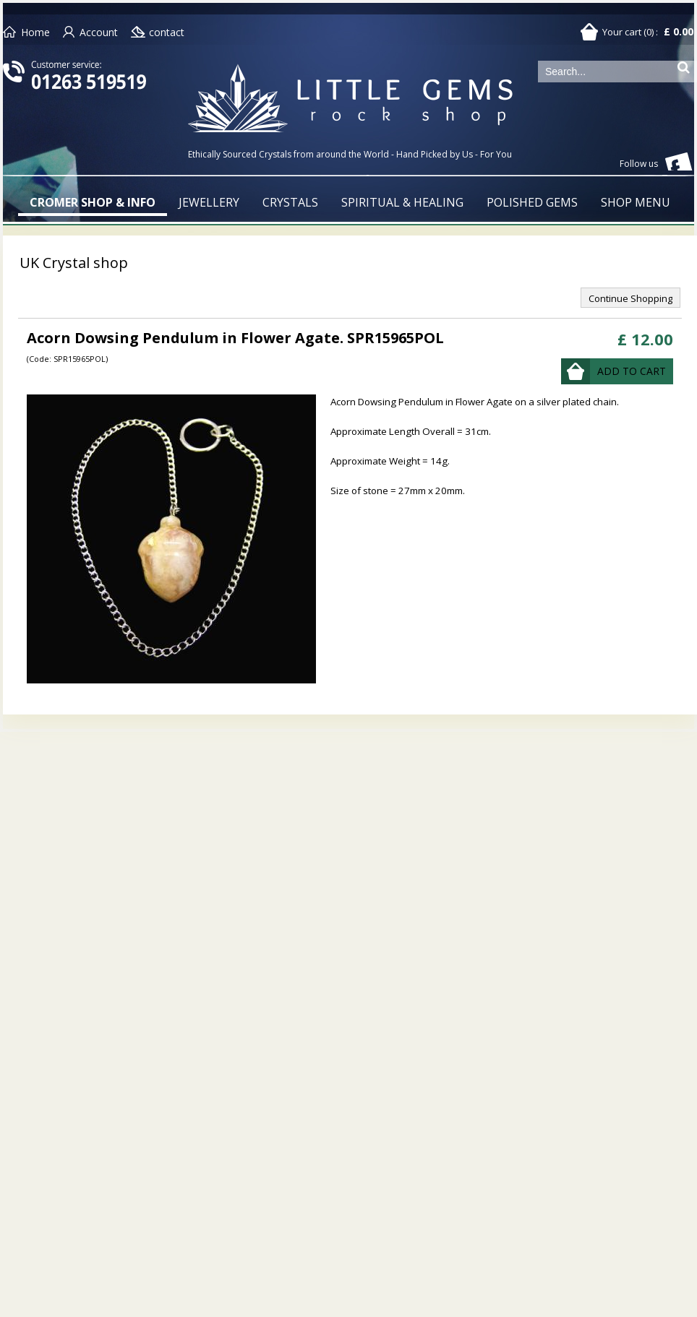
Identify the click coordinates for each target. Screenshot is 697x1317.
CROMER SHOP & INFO (92, 202)
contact (166, 32)
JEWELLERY (209, 202)
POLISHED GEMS (532, 202)
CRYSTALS (290, 202)
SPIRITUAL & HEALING (402, 202)
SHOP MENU (635, 202)
